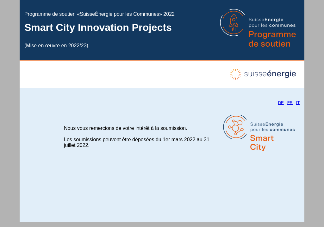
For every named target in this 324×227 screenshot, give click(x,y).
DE (281, 102)
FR (290, 102)
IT (298, 102)
